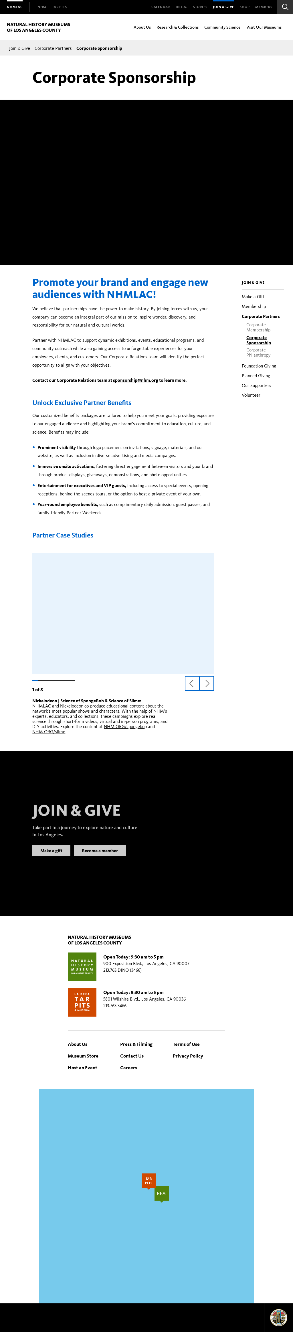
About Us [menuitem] (142, 27)
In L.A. (181, 7)
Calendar (160, 7)
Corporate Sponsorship (258, 340)
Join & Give (223, 7)
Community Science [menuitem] (222, 27)
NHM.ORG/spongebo (124, 726)
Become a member (100, 857)
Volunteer (251, 395)
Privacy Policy (188, 1056)
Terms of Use (186, 1044)
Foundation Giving (259, 366)
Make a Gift (253, 296)
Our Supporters (256, 385)
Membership (254, 306)
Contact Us (132, 1056)
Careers (128, 1067)
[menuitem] (15, 7)
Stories (200, 7)
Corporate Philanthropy (258, 352)
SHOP (245, 7)
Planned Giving (256, 375)
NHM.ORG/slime (48, 731)
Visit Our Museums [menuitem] (264, 27)
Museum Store (83, 1056)
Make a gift (51, 857)
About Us (77, 1044)
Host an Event (82, 1067)
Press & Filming (136, 1044)
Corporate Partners (53, 48)
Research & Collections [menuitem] (178, 27)
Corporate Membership (258, 327)
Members (263, 7)
